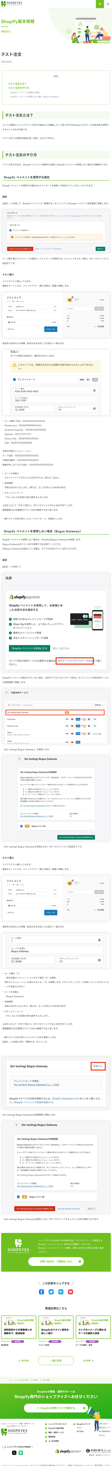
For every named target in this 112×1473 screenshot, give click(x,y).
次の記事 (87, 1361)
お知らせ (102, 1435)
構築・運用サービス (56, 1432)
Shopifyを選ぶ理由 (56, 1428)
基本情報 (80, 1431)
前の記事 (25, 1361)
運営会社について (105, 1427)
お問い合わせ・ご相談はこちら (56, 1261)
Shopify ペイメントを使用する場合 (25, 92)
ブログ (79, 1427)
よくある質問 (53, 1441)
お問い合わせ (103, 1424)
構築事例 (51, 1436)
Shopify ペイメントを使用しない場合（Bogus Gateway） (35, 96)
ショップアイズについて (57, 1424)
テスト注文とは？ (17, 84)
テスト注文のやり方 (18, 88)
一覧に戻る (56, 1361)
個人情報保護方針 (105, 1431)
